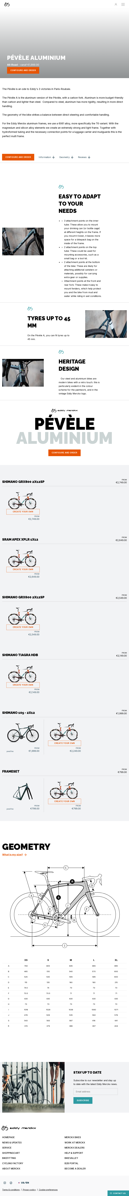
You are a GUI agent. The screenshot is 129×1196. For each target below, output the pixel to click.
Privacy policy (29, 1190)
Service (7, 1147)
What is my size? (12, 854)
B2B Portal (71, 1163)
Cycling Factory (12, 1163)
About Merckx (11, 1168)
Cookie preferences (48, 1190)
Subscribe (83, 1100)
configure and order (23, 70)
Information (45, 157)
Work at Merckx (75, 1142)
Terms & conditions (11, 1190)
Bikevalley (71, 1158)
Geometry (64, 157)
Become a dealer (75, 1168)
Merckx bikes (73, 1137)
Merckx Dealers (75, 1147)
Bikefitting (9, 1158)
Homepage (8, 1137)
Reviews (82, 157)
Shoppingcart (11, 1153)
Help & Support (74, 1153)
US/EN (23, 1182)
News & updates (12, 1142)
